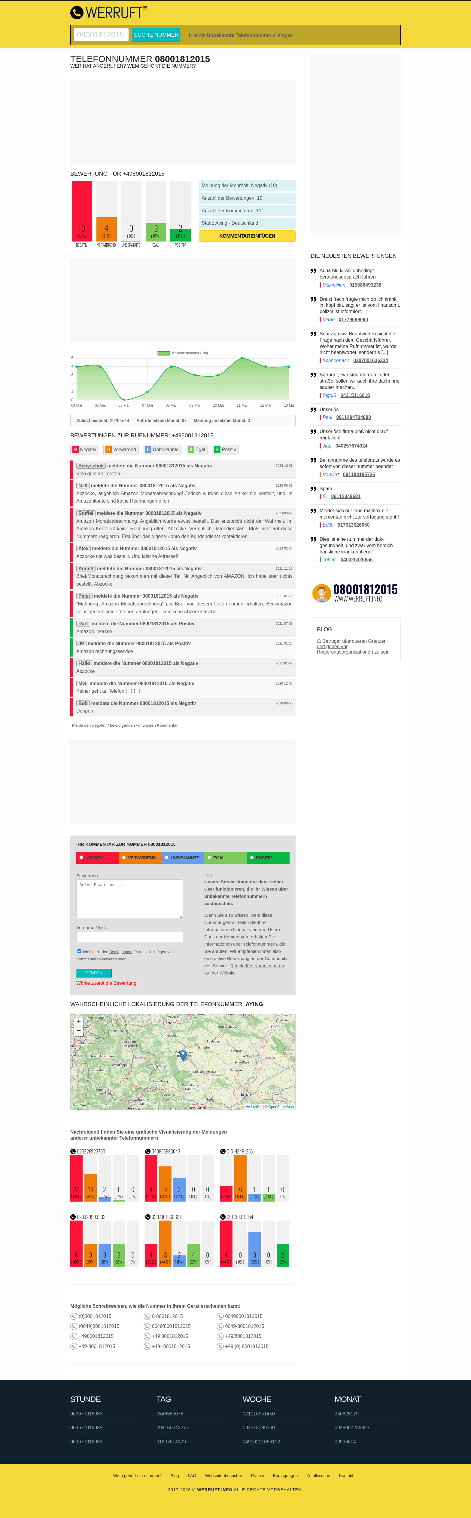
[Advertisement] (183, 122)
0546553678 (169, 1413)
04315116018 (355, 395)
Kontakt (346, 1475)
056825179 (347, 1413)
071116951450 (259, 1413)
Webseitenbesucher (223, 1475)
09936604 (345, 1441)
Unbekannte (182, 857)
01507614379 (171, 1441)
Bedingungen (120, 952)
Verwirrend (139, 857)
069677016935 (86, 1413)
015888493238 (365, 285)
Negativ (91, 857)
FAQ (192, 1475)
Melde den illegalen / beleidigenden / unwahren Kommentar (125, 725)
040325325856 (357, 559)
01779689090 (353, 319)
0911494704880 (353, 417)
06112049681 (345, 496)
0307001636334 (370, 360)
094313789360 (259, 1427)
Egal (216, 857)
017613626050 (354, 525)
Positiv (261, 857)
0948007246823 (352, 1427)
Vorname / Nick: (129, 933)
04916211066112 (261, 1441)
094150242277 (172, 1427)
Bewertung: (129, 895)
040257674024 (352, 445)
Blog (175, 1475)
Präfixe (257, 1475)
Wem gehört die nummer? (137, 1475)
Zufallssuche (318, 1475)
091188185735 (359, 474)
